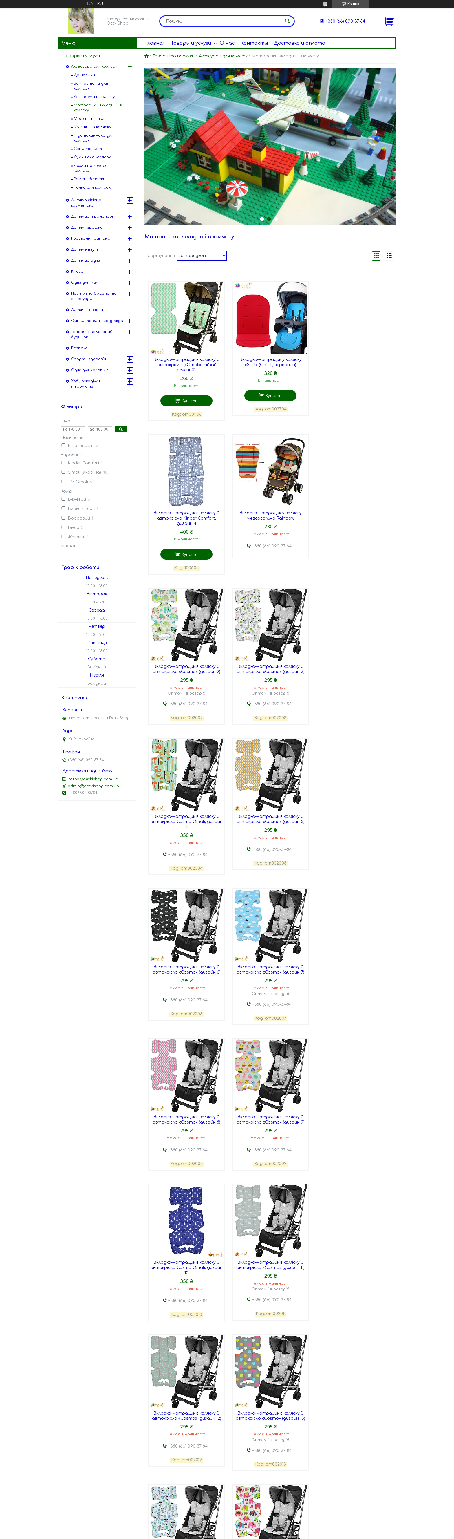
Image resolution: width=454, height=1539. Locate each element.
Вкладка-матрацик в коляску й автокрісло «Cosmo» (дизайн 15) (354, 1117)
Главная (154, 43)
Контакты (254, 43)
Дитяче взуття (87, 249)
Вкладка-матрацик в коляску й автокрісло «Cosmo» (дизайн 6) (354, 665)
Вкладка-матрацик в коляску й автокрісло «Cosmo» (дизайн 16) (186, 1267)
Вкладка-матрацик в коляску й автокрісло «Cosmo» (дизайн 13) (186, 1117)
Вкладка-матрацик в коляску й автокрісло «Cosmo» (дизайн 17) (270, 1267)
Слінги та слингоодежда (97, 321)
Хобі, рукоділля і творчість (86, 383)
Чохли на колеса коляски (91, 168)
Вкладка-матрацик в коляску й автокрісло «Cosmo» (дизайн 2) (270, 515)
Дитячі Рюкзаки (87, 310)
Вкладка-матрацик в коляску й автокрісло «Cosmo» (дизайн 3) (354, 515)
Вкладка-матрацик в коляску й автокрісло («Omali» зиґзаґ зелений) (186, 364)
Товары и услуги (191, 43)
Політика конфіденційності (285, 1533)
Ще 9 (70, 546)
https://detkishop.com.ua (93, 779)
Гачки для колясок (92, 187)
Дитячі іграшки (87, 227)
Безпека (79, 348)
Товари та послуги (174, 56)
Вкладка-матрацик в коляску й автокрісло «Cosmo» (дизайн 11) (270, 966)
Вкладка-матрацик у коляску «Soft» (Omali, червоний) (270, 362)
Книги (77, 272)
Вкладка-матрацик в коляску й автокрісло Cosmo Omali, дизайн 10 (186, 968)
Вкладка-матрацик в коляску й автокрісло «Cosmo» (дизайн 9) (354, 816)
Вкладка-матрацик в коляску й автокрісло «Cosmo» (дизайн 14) (270, 1117)
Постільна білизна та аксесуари (94, 296)
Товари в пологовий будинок (92, 334)
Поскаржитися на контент (228, 1533)
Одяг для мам (85, 283)
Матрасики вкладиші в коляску (98, 107)
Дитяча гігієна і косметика (87, 202)
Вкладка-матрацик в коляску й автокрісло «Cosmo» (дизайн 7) (186, 816)
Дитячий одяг (85, 260)
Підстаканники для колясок (94, 137)
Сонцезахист (88, 149)
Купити (189, 401)
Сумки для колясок (92, 157)
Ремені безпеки (90, 179)
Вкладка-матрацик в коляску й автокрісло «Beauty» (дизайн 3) (354, 1416)
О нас (227, 43)
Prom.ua (261, 1528)
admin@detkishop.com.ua (93, 786)
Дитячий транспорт (93, 216)
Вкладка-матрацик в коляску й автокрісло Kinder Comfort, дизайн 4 (354, 364)
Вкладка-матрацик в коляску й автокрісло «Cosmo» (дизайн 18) (354, 1267)
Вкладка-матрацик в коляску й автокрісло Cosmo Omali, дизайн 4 (186, 668)
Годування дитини (90, 238)
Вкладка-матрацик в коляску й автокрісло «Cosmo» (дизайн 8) (270, 816)
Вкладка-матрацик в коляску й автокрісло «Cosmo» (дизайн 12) (354, 966)
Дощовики (84, 75)
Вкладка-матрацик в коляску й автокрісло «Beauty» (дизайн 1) (186, 1416)
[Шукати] (287, 21)
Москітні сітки (89, 119)
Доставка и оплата (299, 43)
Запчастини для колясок (91, 86)
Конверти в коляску (94, 97)
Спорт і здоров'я (88, 359)
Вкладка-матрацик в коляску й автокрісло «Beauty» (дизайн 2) (270, 1416)
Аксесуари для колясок (223, 56)
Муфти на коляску (92, 127)
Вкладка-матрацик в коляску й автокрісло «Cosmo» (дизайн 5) (270, 665)
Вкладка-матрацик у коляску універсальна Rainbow (186, 515)
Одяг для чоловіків (90, 370)
